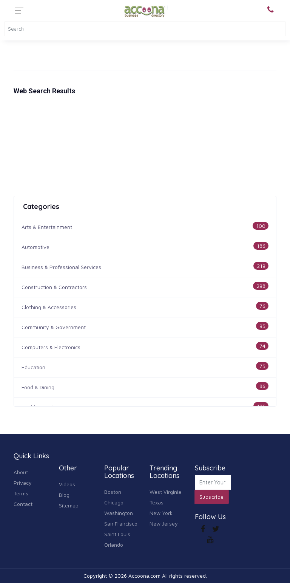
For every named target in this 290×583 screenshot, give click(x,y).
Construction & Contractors (54, 287)
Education (33, 367)
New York (161, 513)
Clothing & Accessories (49, 307)
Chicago (113, 502)
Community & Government (54, 327)
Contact (23, 504)
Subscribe (211, 497)
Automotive (35, 247)
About (21, 472)
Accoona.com (144, 575)
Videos (67, 484)
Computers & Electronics (51, 347)
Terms (21, 493)
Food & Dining (38, 387)
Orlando (113, 544)
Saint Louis (117, 534)
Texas (157, 502)
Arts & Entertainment (47, 227)
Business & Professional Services (61, 267)
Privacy (23, 482)
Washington (118, 513)
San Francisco (120, 523)
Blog (64, 495)
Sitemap (69, 505)
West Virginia (165, 492)
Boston (112, 492)
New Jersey (164, 523)
